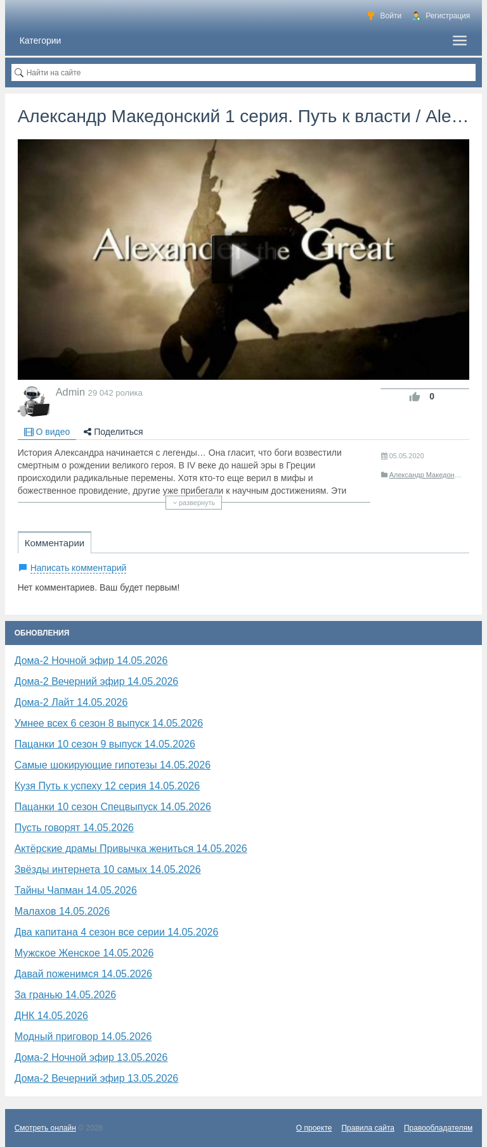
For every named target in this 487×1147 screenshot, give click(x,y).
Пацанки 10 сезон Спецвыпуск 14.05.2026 (113, 806)
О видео (47, 432)
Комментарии (54, 542)
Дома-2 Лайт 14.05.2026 (71, 702)
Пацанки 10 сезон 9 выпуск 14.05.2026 (105, 744)
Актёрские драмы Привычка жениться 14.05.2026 (131, 848)
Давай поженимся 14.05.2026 (83, 973)
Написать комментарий (78, 568)
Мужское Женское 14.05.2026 (84, 953)
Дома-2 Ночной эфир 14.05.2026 (91, 660)
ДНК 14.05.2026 (51, 1015)
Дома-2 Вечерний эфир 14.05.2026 (97, 681)
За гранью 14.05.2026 (65, 994)
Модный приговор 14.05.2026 (83, 1036)
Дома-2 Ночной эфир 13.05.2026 (91, 1057)
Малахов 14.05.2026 (62, 911)
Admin (70, 392)
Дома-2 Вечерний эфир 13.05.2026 (97, 1078)
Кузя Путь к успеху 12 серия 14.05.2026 (107, 785)
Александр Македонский (429, 475)
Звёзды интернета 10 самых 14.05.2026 (108, 869)
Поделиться (113, 432)
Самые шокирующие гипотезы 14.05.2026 (113, 765)
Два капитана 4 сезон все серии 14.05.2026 (117, 932)
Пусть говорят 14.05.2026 (74, 827)
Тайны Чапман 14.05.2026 (76, 890)
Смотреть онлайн (45, 1128)
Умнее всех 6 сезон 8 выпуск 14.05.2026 (109, 723)
